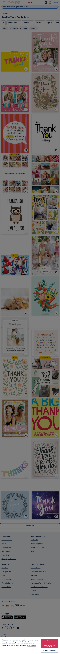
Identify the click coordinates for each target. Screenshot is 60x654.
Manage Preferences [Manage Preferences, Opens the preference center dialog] (49, 650)
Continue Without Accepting (49, 645)
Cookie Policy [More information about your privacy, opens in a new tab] (31, 645)
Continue (49, 641)
